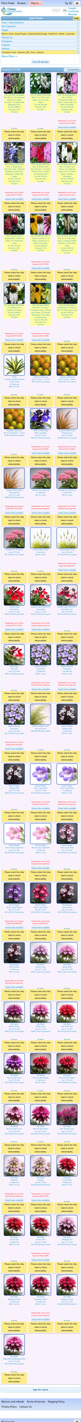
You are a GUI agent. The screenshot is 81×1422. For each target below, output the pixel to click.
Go (65, 10)
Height (5, 30)
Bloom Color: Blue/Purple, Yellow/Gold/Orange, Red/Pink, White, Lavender (38, 33)
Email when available (67, 127)
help (76, 18)
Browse (22, 3)
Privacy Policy (9, 1406)
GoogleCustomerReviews (73, 11)
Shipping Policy (56, 1401)
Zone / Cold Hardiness (13, 22)
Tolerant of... (8, 37)
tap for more (40, 1389)
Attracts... (6, 48)
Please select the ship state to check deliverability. (14, 135)
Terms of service (36, 1401)
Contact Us (25, 1406)
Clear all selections (40, 62)
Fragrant (6, 45)
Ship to (36, 3)
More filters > (9, 56)
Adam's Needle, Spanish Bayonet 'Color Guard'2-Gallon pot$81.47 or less (14, 376)
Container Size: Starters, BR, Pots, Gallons (23, 52)
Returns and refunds (13, 1401)
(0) (68, 3)
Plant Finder (8, 3)
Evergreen (7, 41)
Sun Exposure (9, 26)
